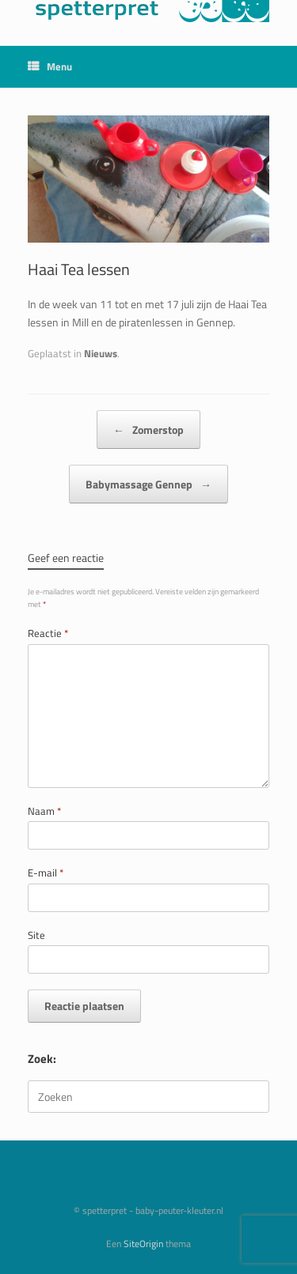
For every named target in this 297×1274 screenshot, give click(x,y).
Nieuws (100, 353)
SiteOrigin (143, 1243)
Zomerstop (148, 429)
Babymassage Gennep (148, 484)
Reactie (48, 633)
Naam (44, 811)
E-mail (45, 872)
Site (36, 935)
